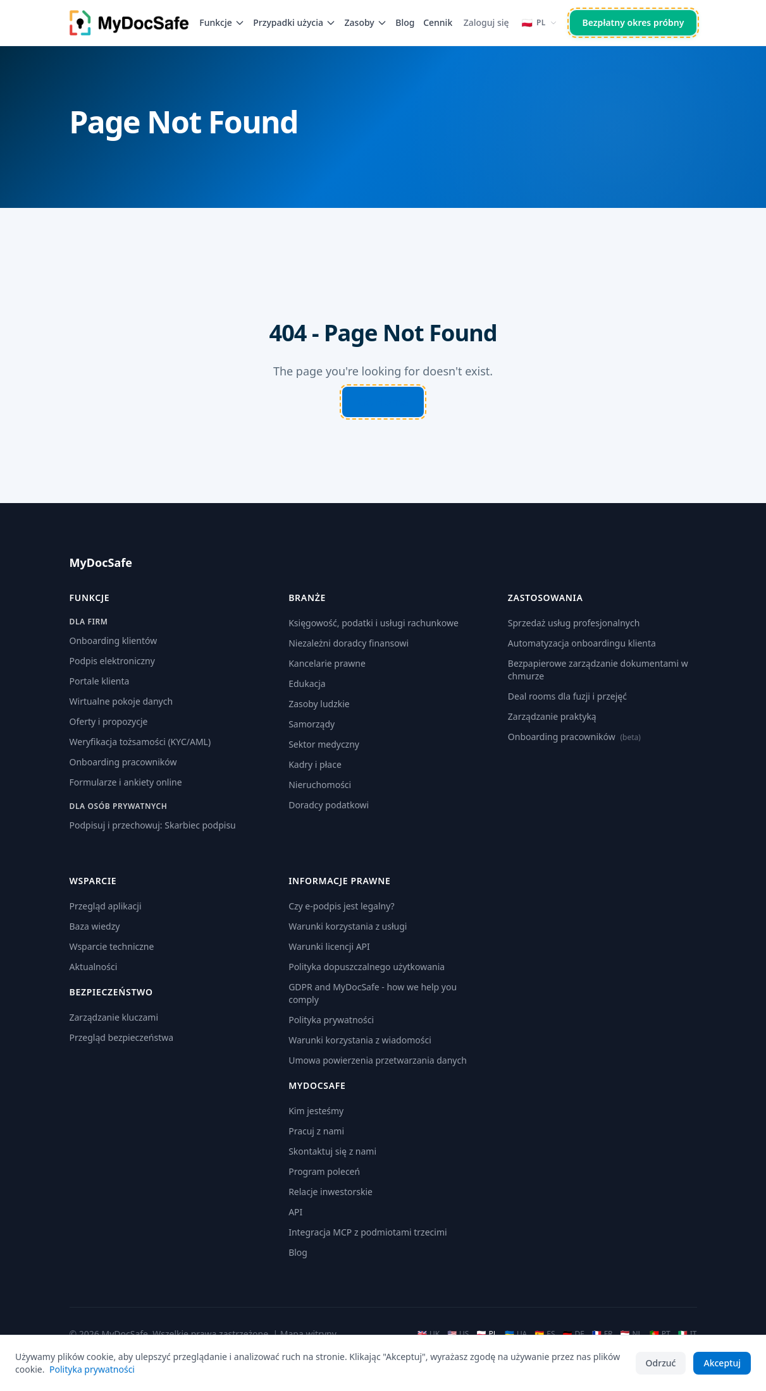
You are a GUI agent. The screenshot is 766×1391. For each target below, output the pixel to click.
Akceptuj (722, 1363)
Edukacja (307, 683)
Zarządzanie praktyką (552, 716)
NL (631, 1334)
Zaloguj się (486, 22)
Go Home (383, 402)
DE (573, 1334)
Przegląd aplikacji (106, 906)
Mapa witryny (308, 1334)
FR (602, 1334)
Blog (404, 22)
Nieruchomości (319, 785)
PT (660, 1334)
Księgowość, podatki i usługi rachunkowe (373, 623)
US (458, 1334)
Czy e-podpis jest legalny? (341, 906)
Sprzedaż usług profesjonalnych (573, 623)
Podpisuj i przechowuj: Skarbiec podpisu (153, 825)
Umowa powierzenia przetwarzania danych (377, 1060)
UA (516, 1334)
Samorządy (311, 724)
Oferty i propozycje (109, 721)
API (295, 1212)
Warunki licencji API (329, 946)
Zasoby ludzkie (319, 704)
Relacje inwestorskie (330, 1192)
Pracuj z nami (316, 1131)
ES (544, 1334)
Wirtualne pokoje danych (121, 701)
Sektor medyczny (323, 744)
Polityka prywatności (331, 1020)
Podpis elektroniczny (112, 661)
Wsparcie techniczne (112, 946)
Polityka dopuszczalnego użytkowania (366, 967)
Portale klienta (100, 681)
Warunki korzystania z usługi (347, 926)
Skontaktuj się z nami (332, 1151)
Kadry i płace (315, 764)
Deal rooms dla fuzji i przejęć (567, 696)
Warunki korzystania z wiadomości (359, 1040)
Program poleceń (324, 1171)
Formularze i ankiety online (126, 782)
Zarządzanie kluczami (114, 1017)
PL (486, 1334)
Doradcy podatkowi (328, 805)
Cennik (437, 22)
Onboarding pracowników (123, 762)
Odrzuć (661, 1363)
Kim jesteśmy (315, 1111)
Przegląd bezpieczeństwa (122, 1037)
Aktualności (94, 967)
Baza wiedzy (95, 926)
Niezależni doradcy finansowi (348, 643)
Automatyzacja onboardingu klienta (582, 643)
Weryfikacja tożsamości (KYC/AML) (140, 742)
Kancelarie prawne (327, 663)
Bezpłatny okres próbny (633, 22)
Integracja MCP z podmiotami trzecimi (367, 1232)
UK (428, 1334)
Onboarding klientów (114, 641)
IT (687, 1334)
